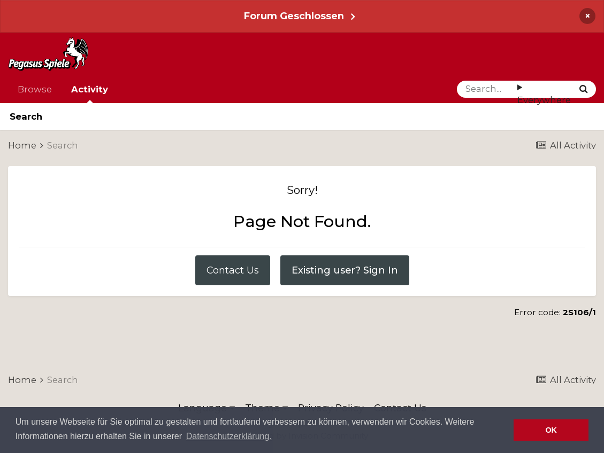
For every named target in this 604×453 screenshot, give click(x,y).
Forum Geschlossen (294, 15)
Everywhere (544, 100)
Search (26, 116)
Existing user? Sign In (345, 270)
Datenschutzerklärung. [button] (229, 436)
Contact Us (233, 270)
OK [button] (551, 430)
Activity (89, 93)
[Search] (487, 89)
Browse (35, 89)
